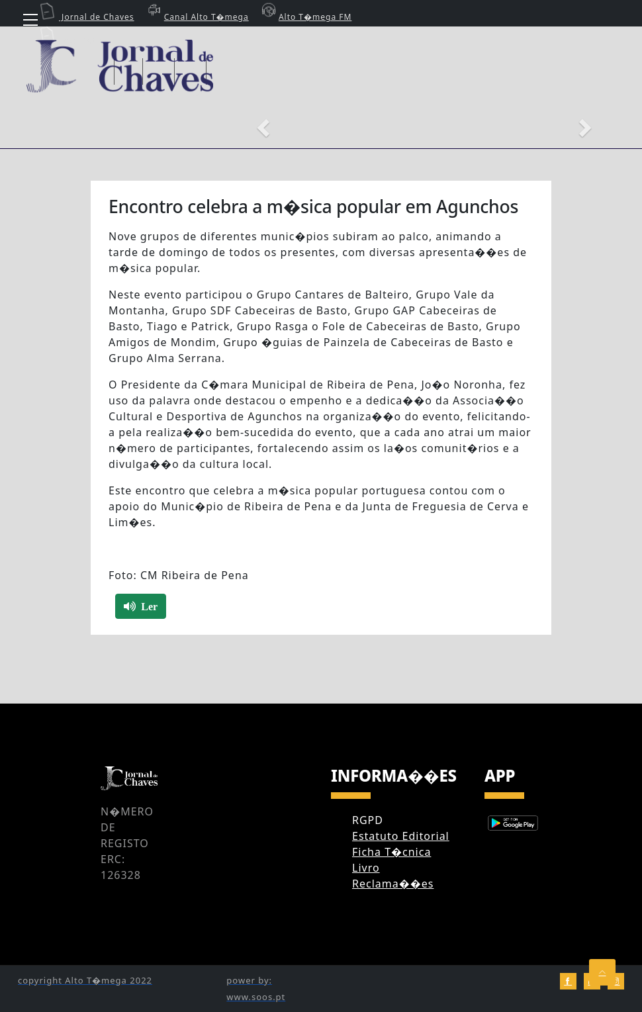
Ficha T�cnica (391, 852)
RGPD (367, 820)
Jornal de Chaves (86, 17)
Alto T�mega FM (305, 17)
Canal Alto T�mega (196, 17)
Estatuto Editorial (400, 836)
